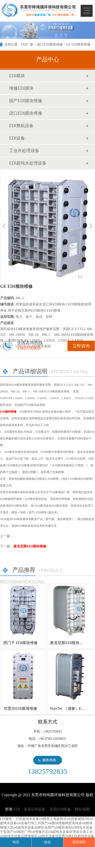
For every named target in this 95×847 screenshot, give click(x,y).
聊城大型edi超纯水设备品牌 (20, 827)
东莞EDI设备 (34, 809)
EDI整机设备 (21, 125)
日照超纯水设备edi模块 (33, 819)
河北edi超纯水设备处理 (59, 832)
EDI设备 (17, 138)
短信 (47, 842)
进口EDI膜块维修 (49, 44)
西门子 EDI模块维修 (20, 643)
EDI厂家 (27, 44)
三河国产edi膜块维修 (49, 823)
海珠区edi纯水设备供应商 (46, 836)
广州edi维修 (33, 832)
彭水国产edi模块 (53, 827)
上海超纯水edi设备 (63, 819)
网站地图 (82, 809)
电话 (15, 842)
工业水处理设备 (24, 150)
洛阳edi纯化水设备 (79, 827)
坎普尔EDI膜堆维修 (20, 708)
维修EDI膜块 (21, 88)
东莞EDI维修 (60, 809)
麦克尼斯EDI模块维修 (29, 546)
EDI (38, 10)
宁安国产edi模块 (12, 832)
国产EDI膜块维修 (25, 100)
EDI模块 (17, 75)
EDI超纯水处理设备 (27, 163)
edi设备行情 (25, 823)
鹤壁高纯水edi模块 (79, 823)
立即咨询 (81, 346)
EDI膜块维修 (8, 411)
